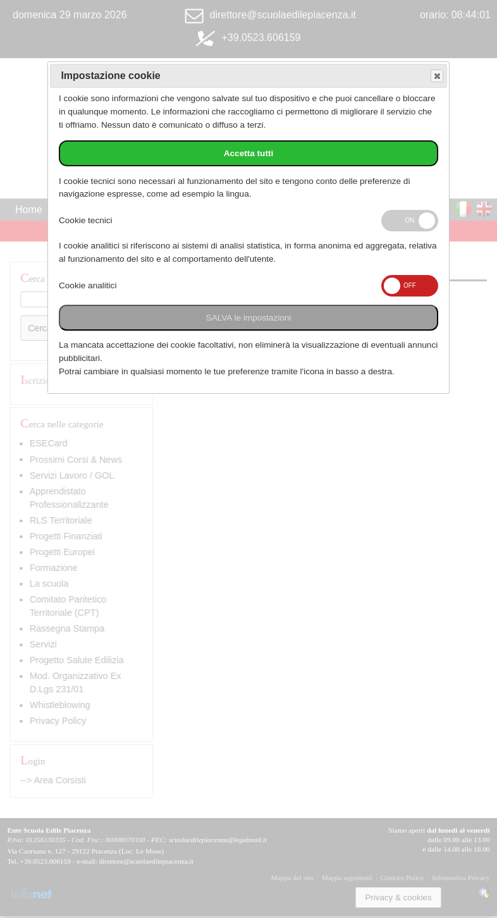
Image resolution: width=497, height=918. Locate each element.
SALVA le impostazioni (248, 317)
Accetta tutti (249, 153)
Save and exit (436, 76)
